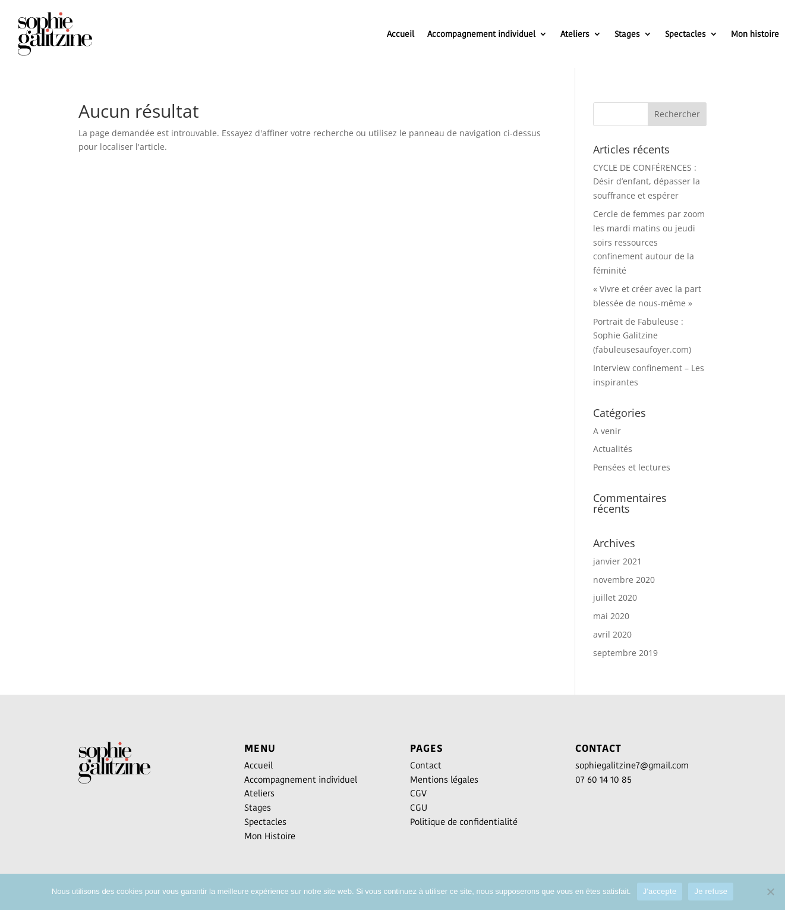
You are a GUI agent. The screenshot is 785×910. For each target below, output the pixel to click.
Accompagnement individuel (481, 34)
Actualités (612, 448)
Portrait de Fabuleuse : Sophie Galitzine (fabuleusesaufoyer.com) (642, 336)
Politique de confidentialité (464, 821)
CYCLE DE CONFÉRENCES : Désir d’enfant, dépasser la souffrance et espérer (646, 182)
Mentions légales (444, 779)
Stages (627, 34)
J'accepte (660, 891)
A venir (607, 431)
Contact (426, 765)
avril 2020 (612, 634)
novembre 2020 (624, 579)
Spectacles (685, 34)
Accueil (400, 34)
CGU (418, 807)
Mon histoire (755, 34)
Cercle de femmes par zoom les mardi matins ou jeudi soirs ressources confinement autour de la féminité (649, 242)
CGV (418, 793)
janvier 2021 (617, 561)
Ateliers (574, 34)
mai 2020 (611, 616)
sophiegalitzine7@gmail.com (632, 765)
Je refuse (710, 891)
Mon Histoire (269, 836)
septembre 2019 (625, 652)
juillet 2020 (615, 597)
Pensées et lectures (631, 467)
